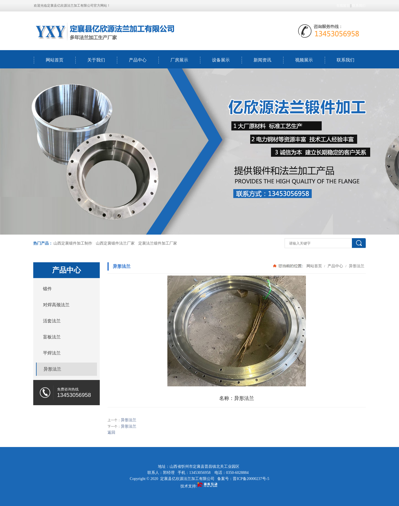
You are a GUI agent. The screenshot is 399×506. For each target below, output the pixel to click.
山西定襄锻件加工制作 (72, 243)
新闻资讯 (262, 60)
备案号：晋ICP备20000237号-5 (243, 479)
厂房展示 (179, 60)
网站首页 (54, 60)
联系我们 (358, 5)
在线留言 (343, 5)
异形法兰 (356, 266)
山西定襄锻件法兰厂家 (115, 243)
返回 (111, 432)
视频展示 (304, 60)
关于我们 (96, 60)
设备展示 (221, 60)
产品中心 (138, 60)
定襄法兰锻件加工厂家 (157, 243)
